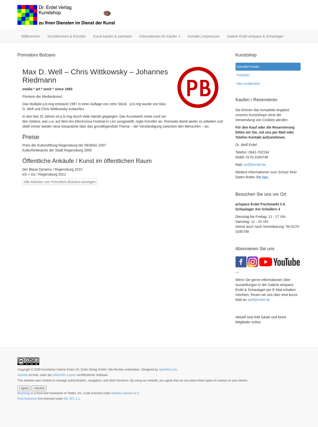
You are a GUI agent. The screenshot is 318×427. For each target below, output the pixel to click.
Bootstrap (23, 393)
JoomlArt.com (168, 369)
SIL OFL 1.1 (72, 398)
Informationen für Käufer (159, 36)
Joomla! (22, 375)
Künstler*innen (249, 67)
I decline (39, 388)
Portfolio (243, 75)
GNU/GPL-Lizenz (64, 375)
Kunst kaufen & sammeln (112, 36)
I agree (24, 388)
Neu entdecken (248, 84)
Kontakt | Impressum (204, 36)
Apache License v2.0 (125, 393)
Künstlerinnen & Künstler (66, 36)
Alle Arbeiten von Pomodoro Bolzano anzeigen (60, 182)
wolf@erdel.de (255, 165)
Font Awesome (27, 398)
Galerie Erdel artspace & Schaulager (255, 36)
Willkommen (30, 36)
